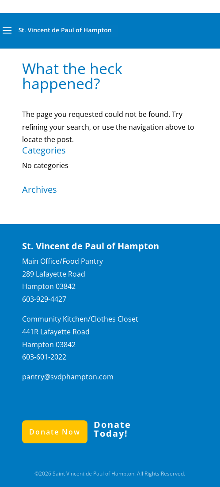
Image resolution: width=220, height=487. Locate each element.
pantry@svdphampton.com (68, 377)
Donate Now (54, 432)
